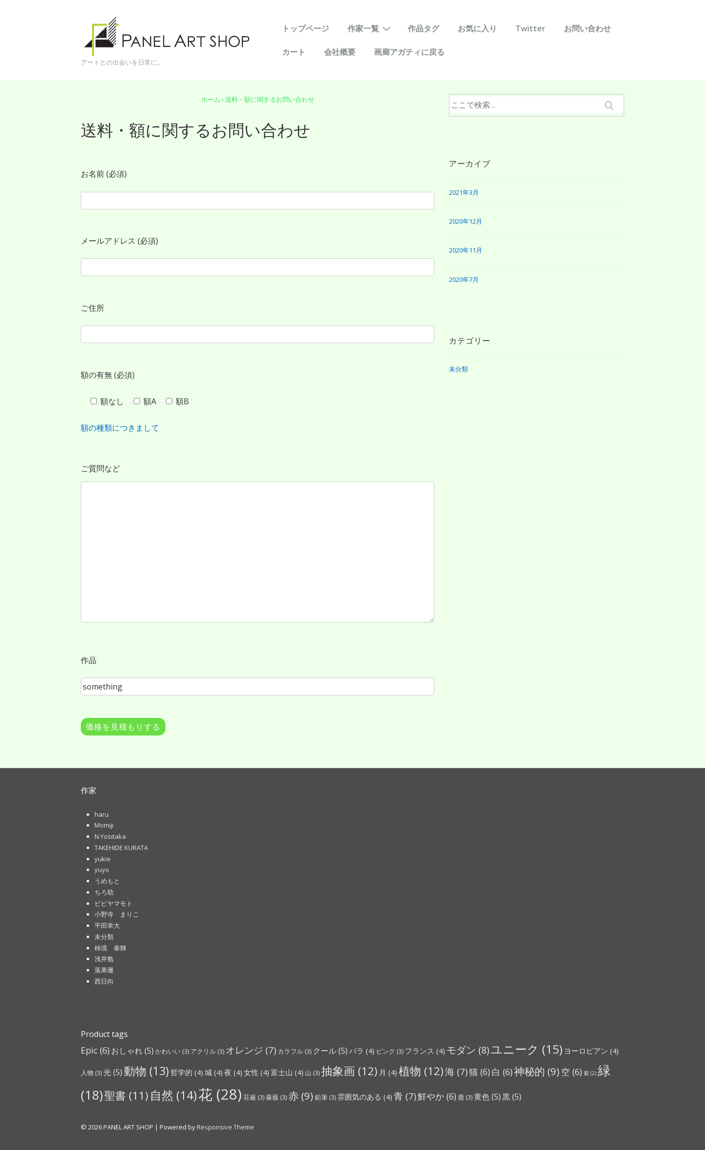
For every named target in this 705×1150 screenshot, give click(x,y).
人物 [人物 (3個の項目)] (91, 1072)
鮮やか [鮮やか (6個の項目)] (437, 1096)
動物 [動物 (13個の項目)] (146, 1071)
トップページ (305, 28)
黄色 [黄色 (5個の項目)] (487, 1096)
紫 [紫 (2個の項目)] (590, 1073)
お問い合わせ (587, 28)
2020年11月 (465, 250)
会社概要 (339, 51)
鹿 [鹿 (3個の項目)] (465, 1097)
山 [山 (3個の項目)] (312, 1072)
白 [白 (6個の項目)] (502, 1072)
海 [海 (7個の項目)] (456, 1071)
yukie (102, 858)
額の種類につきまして (120, 427)
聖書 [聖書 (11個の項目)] (126, 1095)
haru (101, 814)
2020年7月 (464, 279)
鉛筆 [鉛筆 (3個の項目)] (325, 1097)
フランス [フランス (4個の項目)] (425, 1051)
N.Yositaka (110, 836)
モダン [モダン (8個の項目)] (467, 1050)
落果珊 (104, 970)
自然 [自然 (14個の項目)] (173, 1095)
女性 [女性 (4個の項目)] (256, 1072)
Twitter (530, 28)
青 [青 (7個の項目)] (405, 1096)
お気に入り (477, 28)
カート (294, 51)
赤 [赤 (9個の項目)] (300, 1096)
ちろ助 (104, 892)
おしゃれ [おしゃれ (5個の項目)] (132, 1050)
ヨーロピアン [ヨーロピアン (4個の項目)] (591, 1051)
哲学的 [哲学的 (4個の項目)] (186, 1072)
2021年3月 (464, 192)
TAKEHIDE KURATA (121, 847)
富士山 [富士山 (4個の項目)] (287, 1072)
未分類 (458, 369)
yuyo (101, 869)
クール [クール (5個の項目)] (330, 1050)
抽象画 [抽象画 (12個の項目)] (349, 1071)
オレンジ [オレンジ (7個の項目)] (251, 1050)
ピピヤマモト (113, 903)
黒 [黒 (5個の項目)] (511, 1096)
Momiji (104, 825)
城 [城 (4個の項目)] (214, 1072)
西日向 (104, 981)
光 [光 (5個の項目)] (112, 1072)
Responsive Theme (225, 1127)
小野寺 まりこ (116, 914)
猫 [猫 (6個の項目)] (479, 1072)
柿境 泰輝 (110, 947)
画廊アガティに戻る (409, 51)
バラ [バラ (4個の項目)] (362, 1051)
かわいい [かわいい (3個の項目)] (172, 1051)
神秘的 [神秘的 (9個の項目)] (537, 1071)
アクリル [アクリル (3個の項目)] (207, 1051)
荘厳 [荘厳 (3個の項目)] (253, 1097)
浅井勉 (104, 958)
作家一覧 (370, 28)
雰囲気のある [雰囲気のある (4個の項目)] (364, 1097)
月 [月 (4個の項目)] (388, 1072)
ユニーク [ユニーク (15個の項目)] (527, 1049)
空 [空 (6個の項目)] (571, 1072)
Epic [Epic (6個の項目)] (95, 1050)
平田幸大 (107, 925)
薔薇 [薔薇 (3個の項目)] (276, 1097)
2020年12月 (465, 221)
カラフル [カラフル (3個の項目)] (294, 1051)
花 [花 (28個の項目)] (220, 1094)
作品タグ (423, 28)
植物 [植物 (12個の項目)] (421, 1071)
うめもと (107, 880)
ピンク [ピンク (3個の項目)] (389, 1051)
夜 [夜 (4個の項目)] (233, 1072)
